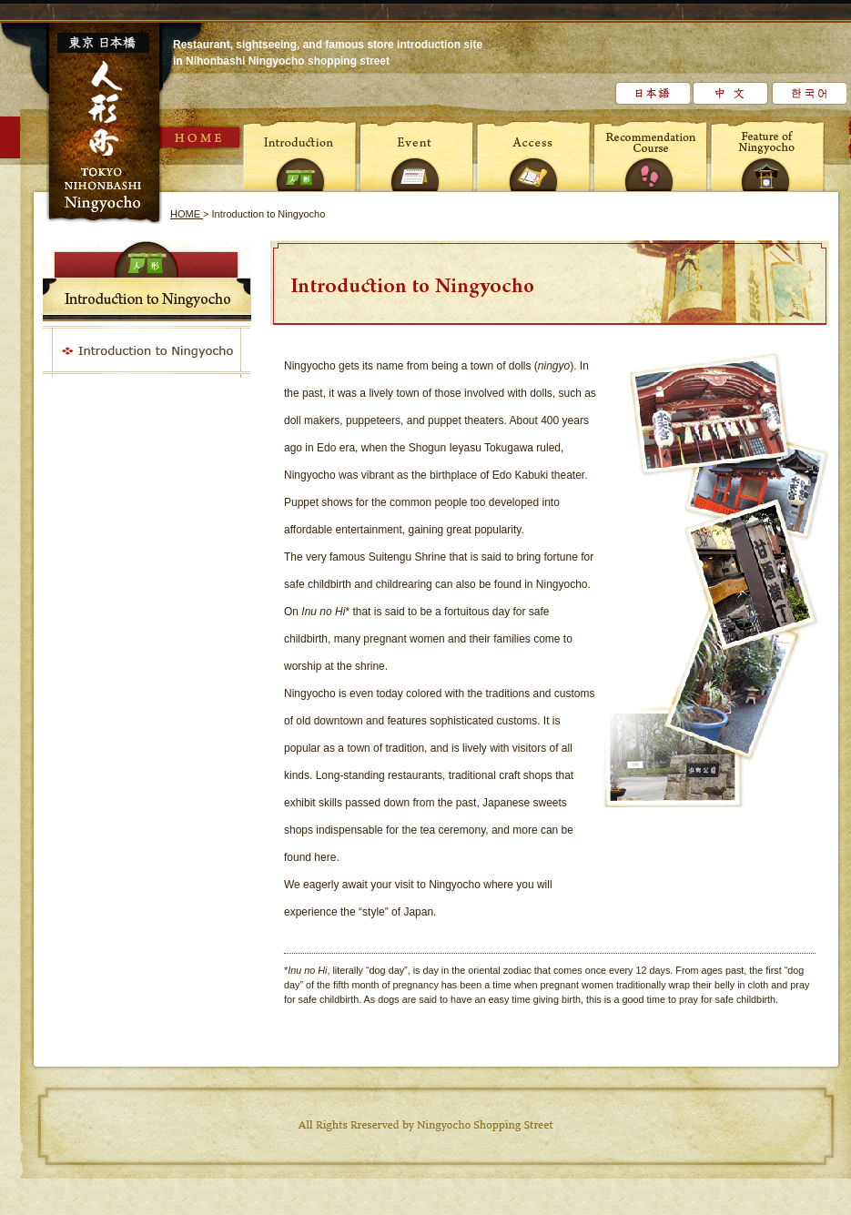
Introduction (301, 154)
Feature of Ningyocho (767, 154)
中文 (730, 93)
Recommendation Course (651, 154)
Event (418, 154)
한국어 (808, 93)
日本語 (652, 93)
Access (534, 154)
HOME (201, 137)
